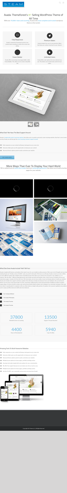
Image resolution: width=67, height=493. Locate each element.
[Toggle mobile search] (60, 3)
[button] (33, 294)
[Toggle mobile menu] (63, 3)
